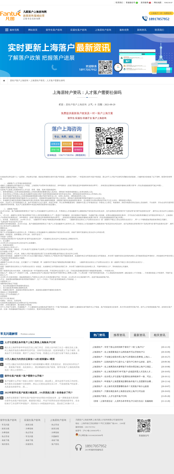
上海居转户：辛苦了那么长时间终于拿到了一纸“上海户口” (118, 347)
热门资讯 (99, 335)
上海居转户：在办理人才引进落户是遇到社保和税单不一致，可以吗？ (122, 376)
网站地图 (157, 2)
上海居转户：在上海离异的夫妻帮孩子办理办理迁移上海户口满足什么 (122, 367)
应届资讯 (29, 444)
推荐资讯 (119, 335)
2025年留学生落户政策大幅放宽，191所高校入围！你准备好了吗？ (39, 392)
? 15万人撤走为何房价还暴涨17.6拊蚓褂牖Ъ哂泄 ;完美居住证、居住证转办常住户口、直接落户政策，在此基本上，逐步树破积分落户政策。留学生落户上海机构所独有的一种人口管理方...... (42, 367)
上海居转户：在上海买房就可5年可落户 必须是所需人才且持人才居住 (122, 372)
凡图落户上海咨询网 (83, 420)
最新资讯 (139, 335)
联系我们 (119, 2)
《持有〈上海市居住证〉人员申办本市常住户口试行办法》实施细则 (122, 401)
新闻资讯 (141, 30)
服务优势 (124, 30)
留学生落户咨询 (54, 30)
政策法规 (5, 428)
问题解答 (55, 436)
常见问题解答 (9, 333)
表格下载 (5, 440)
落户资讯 (55, 444)
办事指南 (5, 432)
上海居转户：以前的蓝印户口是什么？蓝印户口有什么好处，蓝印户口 (122, 362)
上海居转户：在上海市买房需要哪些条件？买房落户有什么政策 (120, 386)
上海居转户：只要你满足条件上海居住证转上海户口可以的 (118, 391)
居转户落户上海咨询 (19, 80)
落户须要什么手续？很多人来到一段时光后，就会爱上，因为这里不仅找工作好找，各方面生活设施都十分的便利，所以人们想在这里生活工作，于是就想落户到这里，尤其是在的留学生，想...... (42, 384)
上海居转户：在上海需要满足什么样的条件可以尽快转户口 (118, 352)
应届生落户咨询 (78, 30)
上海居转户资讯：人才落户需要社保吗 (47, 80)
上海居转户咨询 (103, 30)
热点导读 (5, 436)
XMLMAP (168, 2)
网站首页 (32, 30)
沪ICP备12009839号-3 (92, 431)
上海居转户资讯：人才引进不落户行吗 (109, 396)
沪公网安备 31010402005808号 (90, 435)
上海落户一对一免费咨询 (161, 13)
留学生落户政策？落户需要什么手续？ (24, 376)
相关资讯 (159, 335)
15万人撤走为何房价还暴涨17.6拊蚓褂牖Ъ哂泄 (30, 359)
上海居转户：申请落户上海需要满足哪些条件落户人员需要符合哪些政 (122, 381)
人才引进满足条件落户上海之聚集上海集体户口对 (30, 342)
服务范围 (14, 30)
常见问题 (5, 425)
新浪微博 (144, 2)
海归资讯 (5, 444)
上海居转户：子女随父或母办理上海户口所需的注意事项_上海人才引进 (122, 357)
